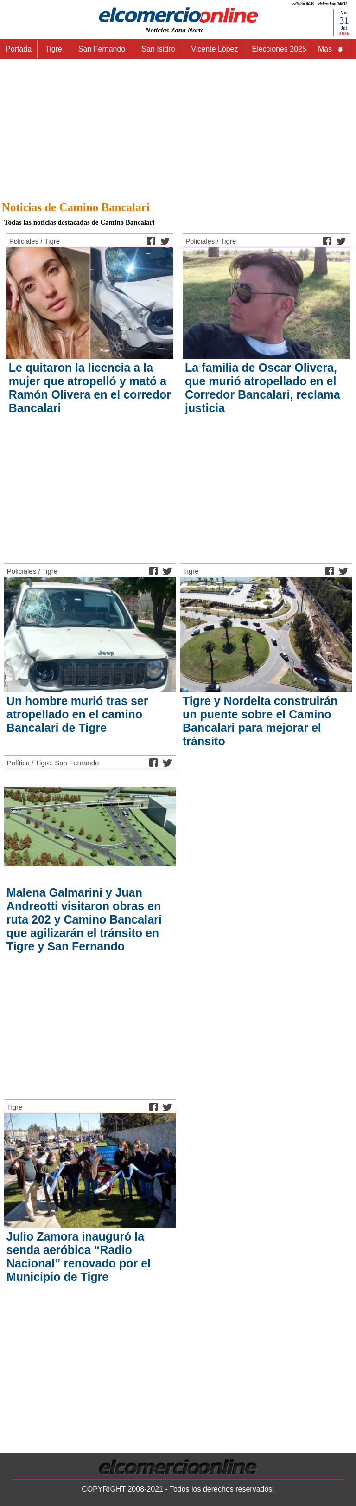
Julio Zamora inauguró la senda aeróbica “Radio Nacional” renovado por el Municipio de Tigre (78, 1256)
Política (18, 763)
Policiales (23, 241)
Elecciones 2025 (279, 49)
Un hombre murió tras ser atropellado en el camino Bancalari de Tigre (77, 714)
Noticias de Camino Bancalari (76, 207)
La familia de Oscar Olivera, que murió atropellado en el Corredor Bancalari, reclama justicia (262, 387)
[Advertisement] (178, 128)
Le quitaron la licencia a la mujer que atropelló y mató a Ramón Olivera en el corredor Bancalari (90, 387)
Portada (19, 49)
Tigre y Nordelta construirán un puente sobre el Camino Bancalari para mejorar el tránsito (260, 721)
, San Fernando (75, 763)
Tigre (52, 241)
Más (331, 49)
